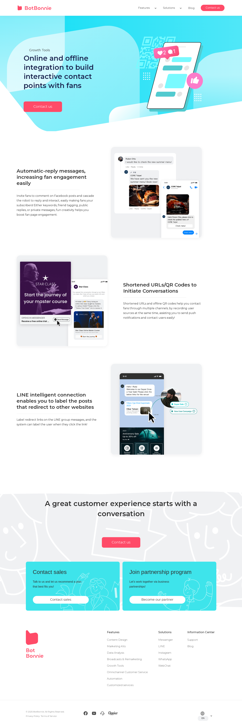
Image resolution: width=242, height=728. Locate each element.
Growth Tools (115, 665)
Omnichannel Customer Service (127, 672)
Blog (191, 8)
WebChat (164, 665)
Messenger (165, 639)
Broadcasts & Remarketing (124, 659)
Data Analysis (115, 652)
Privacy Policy (33, 716)
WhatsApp (165, 659)
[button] (147, 7)
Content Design (117, 639)
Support (192, 639)
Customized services (120, 685)
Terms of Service (49, 716)
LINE (161, 646)
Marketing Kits (116, 646)
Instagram (164, 652)
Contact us (213, 7)
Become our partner (157, 599)
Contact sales (60, 599)
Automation (114, 678)
